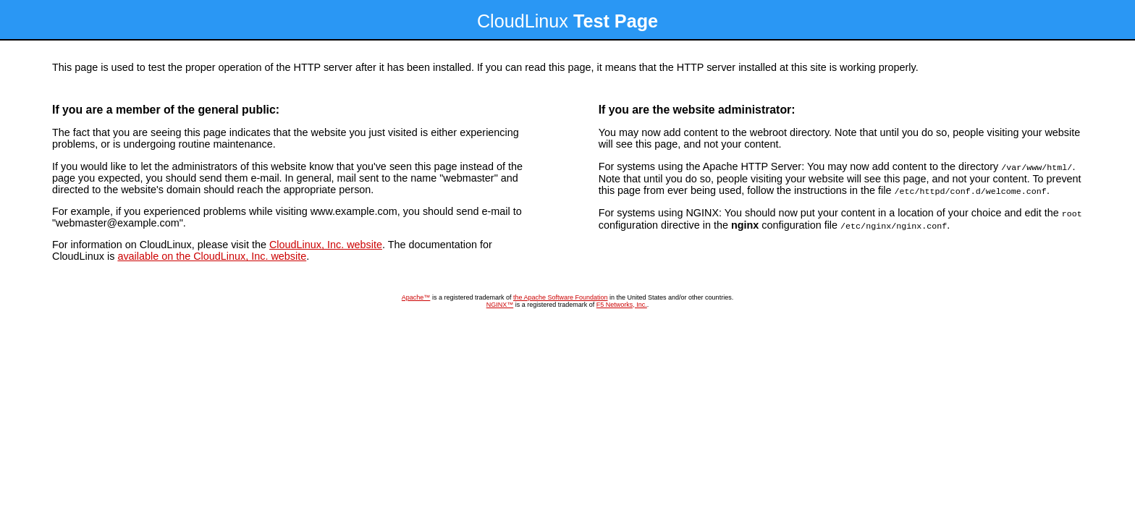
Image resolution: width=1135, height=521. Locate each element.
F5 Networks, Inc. (621, 304)
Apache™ (416, 297)
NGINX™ (500, 304)
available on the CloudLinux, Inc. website (211, 256)
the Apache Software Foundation (560, 297)
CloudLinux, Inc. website (325, 244)
